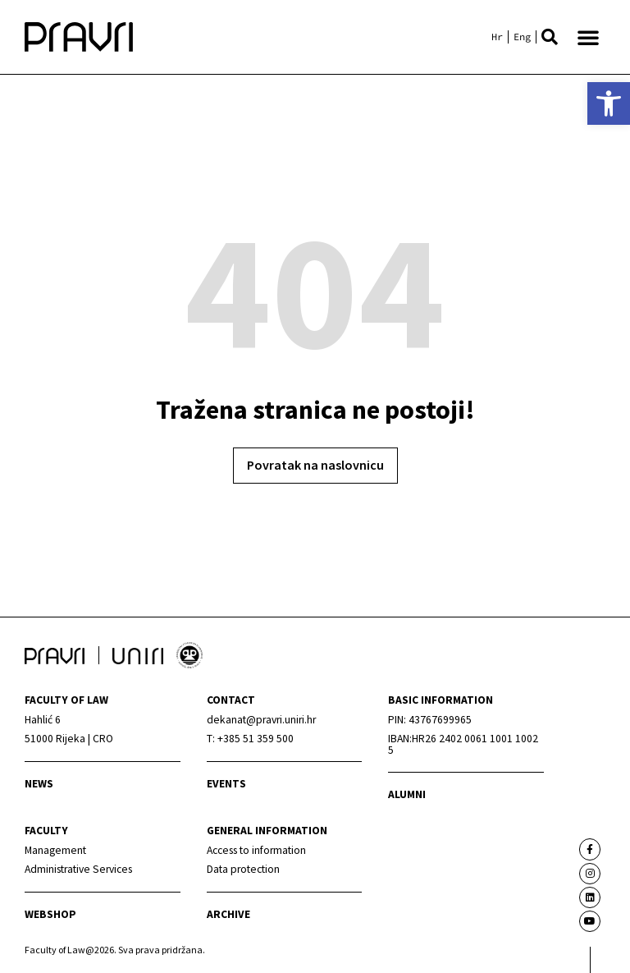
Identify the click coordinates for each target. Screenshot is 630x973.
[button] (549, 37)
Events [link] (226, 784)
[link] (608, 103)
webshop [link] (50, 914)
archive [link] (228, 914)
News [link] (39, 784)
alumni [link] (407, 794)
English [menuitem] (522, 37)
